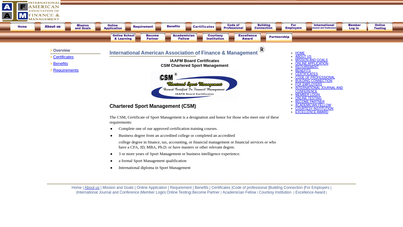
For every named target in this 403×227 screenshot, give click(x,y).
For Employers (317, 187)
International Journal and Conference (108, 192)
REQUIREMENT (307, 67)
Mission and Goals (118, 187)
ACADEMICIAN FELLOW (313, 105)
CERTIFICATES (306, 74)
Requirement (181, 187)
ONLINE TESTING (308, 98)
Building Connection (286, 187)
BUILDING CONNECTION (313, 81)
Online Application (152, 187)
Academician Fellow (239, 192)
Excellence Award (310, 192)
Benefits (60, 63)
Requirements (66, 70)
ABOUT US (303, 56)
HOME (300, 53)
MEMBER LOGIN (308, 94)
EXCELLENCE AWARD (311, 112)
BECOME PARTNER (310, 101)
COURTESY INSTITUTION (314, 108)
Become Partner (206, 192)
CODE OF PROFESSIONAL (315, 77)
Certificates (63, 57)
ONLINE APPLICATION (311, 63)
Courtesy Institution (275, 192)
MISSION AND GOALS (311, 60)
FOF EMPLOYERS (308, 84)
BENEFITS (303, 70)
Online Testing (179, 192)
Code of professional (249, 187)
